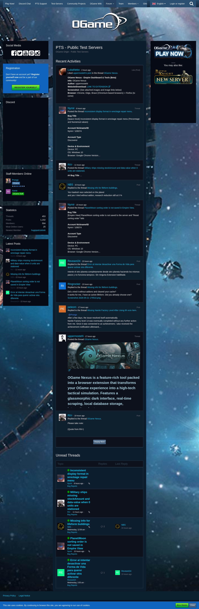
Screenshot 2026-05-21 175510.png (84, 298)
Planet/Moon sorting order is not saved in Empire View (109, 208)
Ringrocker (74, 284)
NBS (12, 277)
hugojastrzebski (38, 230)
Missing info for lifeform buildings (25, 274)
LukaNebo (74, 69)
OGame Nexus (111, 73)
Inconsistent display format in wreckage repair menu (108, 111)
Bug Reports (72, 486)
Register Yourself (26, 87)
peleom (72, 307)
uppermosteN (76, 336)
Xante (14, 190)
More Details (182, 605)
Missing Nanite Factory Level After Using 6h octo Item (111, 310)
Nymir (13, 256)
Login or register (177, 3)
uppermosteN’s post (82, 73)
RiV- (12, 270)
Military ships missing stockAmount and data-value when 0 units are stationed (26, 263)
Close (192, 605)
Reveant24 (15, 301)
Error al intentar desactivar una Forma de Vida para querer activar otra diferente (28, 295)
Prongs (15, 180)
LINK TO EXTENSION (97, 86)
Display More (99, 442)
